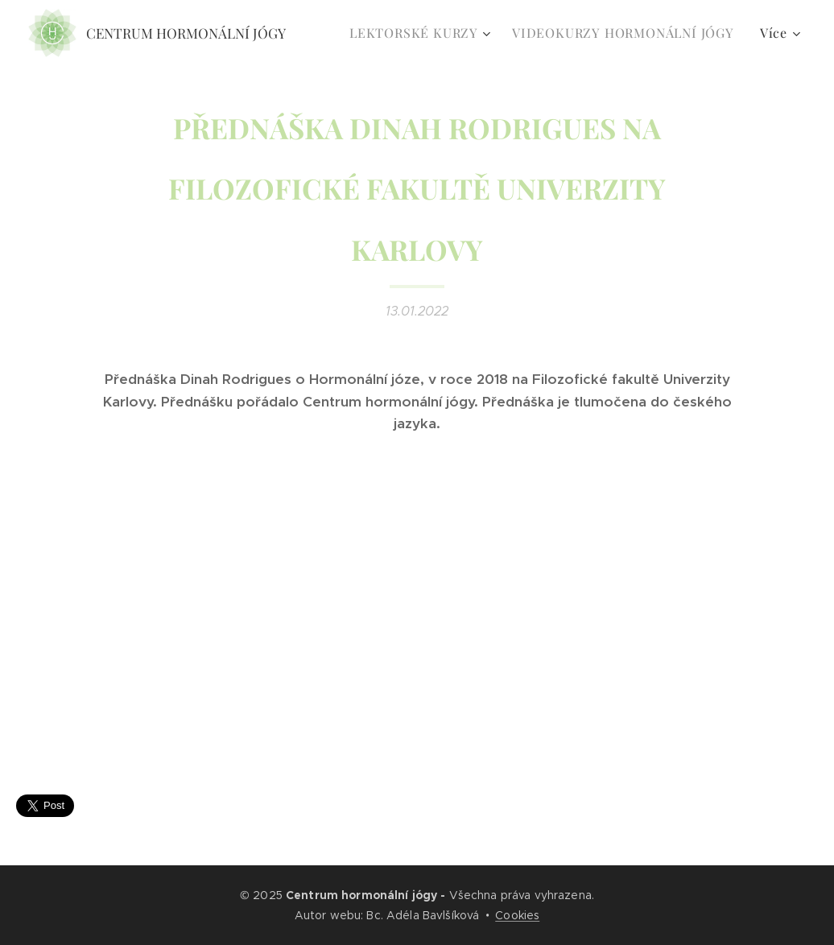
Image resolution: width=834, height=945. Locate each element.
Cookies (517, 915)
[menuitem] (422, 33)
